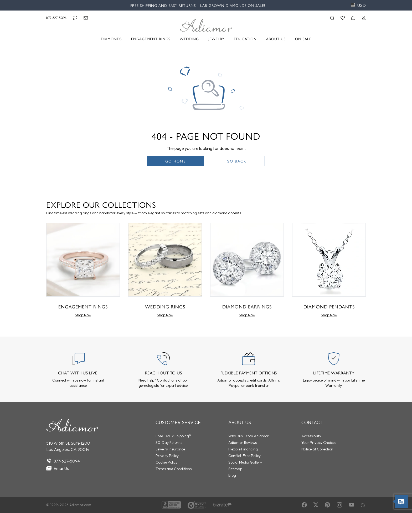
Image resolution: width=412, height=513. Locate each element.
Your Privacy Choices (318, 442)
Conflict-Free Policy (244, 455)
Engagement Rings (150, 38)
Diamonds (111, 38)
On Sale (303, 38)
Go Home (175, 161)
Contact (312, 422)
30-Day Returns (169, 442)
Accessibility (311, 436)
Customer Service (178, 422)
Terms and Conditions (174, 468)
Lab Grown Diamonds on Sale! (232, 5)
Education (245, 38)
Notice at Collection (317, 449)
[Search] (332, 18)
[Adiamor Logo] (206, 25)
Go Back (236, 161)
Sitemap (235, 468)
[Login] (364, 18)
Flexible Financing (243, 449)
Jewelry (216, 38)
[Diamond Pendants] (329, 271)
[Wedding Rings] (165, 271)
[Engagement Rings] (83, 271)
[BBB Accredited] (171, 505)
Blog (232, 475)
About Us (276, 38)
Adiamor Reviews (242, 442)
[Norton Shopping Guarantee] (197, 505)
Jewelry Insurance (170, 449)
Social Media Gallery (245, 462)
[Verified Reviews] (222, 505)
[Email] (86, 18)
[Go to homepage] (72, 425)
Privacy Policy (167, 455)
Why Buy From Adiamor (248, 436)
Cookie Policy (166, 462)
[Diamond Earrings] (247, 271)
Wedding (189, 38)
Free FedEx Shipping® (173, 436)
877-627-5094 (56, 18)
